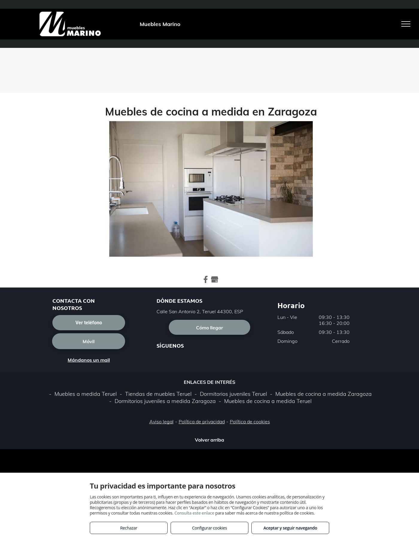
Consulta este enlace (194, 513)
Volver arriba (209, 440)
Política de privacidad (202, 422)
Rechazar (128, 528)
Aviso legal (161, 422)
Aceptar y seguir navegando (290, 528)
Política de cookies (250, 422)
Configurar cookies (209, 528)
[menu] (406, 24)
